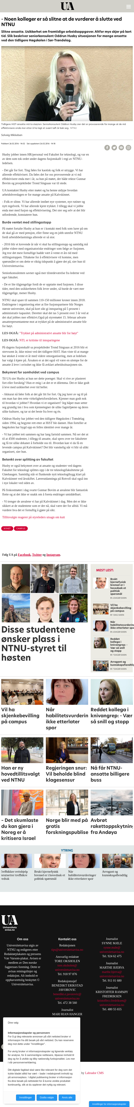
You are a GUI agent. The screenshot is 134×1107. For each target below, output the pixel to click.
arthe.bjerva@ (113, 972)
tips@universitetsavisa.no (67, 949)
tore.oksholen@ (67, 965)
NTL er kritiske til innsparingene (39, 340)
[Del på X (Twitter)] (114, 147)
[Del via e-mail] (121, 147)
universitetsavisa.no (67, 969)
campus (20, 528)
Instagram (53, 554)
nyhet (7, 528)
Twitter (37, 554)
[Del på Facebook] (107, 147)
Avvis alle (67, 1097)
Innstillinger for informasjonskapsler (109, 1104)
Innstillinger (25, 1097)
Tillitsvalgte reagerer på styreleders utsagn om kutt (33, 517)
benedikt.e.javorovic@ (67, 994)
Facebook (24, 554)
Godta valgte (47, 1097)
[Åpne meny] (129, 6)
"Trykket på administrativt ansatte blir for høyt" (48, 333)
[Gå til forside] (67, 6)
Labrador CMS (94, 1073)
